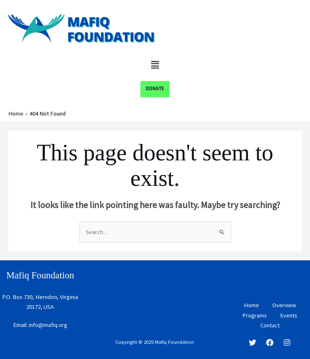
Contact (270, 325)
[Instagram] (287, 342)
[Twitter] (252, 342)
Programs (254, 315)
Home (251, 305)
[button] (155, 64)
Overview (284, 305)
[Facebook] (269, 342)
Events (288, 315)
